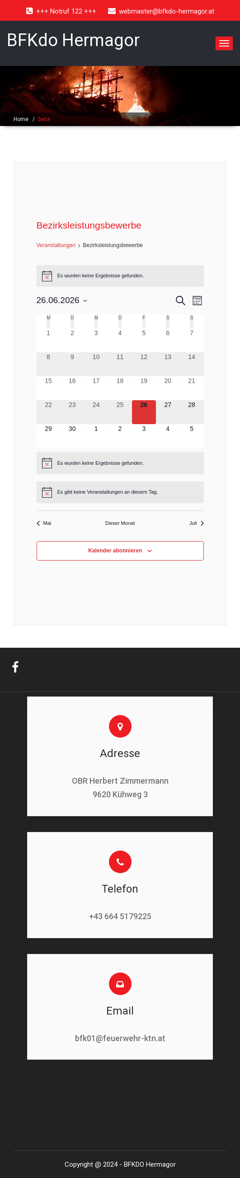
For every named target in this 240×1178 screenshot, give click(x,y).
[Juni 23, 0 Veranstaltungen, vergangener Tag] (72, 412)
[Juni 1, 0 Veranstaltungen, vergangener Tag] (49, 340)
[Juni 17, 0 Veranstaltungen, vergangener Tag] (96, 388)
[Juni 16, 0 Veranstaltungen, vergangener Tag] (72, 388)
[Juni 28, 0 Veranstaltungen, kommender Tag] (192, 412)
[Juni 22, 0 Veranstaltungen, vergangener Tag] (49, 412)
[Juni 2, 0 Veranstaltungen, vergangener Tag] (72, 340)
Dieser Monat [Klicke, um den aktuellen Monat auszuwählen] (120, 523)
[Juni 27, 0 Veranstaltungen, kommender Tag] (168, 412)
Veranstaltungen (56, 245)
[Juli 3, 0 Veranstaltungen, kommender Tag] (144, 436)
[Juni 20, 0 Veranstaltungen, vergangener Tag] (168, 388)
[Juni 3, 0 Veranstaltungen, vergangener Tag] (96, 340)
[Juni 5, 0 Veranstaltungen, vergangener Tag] (144, 340)
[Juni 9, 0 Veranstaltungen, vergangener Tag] (72, 364)
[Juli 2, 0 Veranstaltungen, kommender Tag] (120, 436)
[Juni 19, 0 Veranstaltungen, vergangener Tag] (144, 388)
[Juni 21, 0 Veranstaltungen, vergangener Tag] (192, 388)
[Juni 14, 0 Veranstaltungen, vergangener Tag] (192, 364)
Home (21, 119)
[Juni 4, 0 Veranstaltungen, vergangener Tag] (120, 340)
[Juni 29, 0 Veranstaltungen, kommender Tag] (49, 436)
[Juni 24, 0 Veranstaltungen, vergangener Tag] (96, 412)
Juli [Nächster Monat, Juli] (196, 523)
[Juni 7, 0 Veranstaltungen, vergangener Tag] (192, 340)
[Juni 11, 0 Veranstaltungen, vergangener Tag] (120, 364)
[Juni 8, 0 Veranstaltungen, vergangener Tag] (49, 364)
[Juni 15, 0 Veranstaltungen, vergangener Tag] (49, 388)
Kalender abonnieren (115, 550)
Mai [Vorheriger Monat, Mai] (44, 523)
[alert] (120, 276)
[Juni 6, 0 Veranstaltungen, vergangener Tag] (168, 340)
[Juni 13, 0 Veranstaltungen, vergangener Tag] (168, 364)
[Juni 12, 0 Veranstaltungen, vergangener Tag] (144, 364)
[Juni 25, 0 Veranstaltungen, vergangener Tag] (120, 412)
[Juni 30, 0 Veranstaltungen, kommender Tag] (72, 436)
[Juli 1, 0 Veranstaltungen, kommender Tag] (96, 436)
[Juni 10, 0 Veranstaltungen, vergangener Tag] (96, 364)
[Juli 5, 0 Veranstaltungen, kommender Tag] (192, 436)
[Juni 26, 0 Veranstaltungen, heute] (144, 412)
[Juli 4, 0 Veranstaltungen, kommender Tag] (168, 436)
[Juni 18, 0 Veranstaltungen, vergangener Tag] (120, 388)
